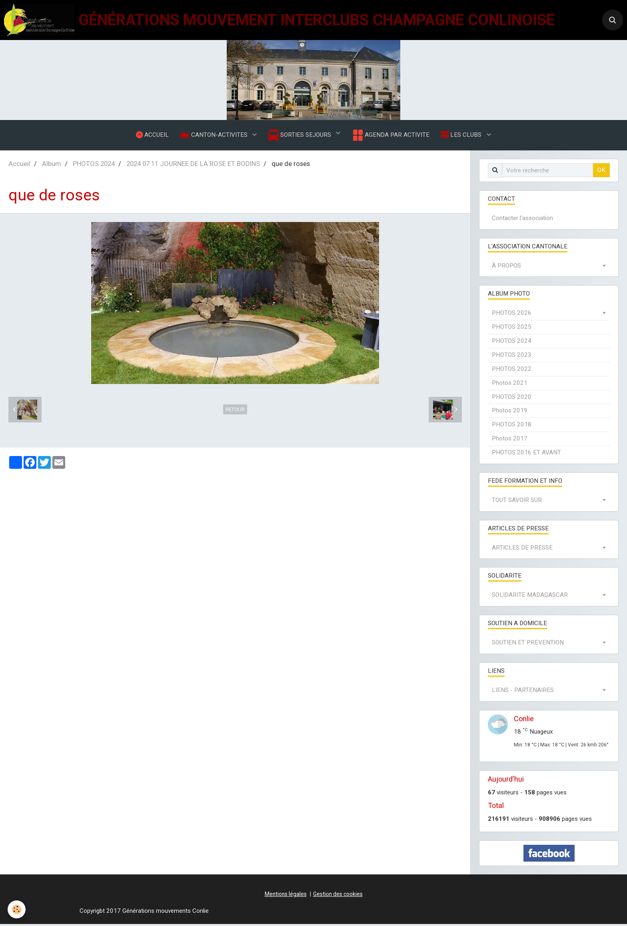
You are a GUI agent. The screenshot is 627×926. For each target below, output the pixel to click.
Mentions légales (286, 896)
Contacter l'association (522, 220)
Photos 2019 (509, 412)
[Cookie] (17, 909)
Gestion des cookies (338, 896)
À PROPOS (506, 267)
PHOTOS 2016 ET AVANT (526, 454)
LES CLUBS (463, 135)
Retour (235, 411)
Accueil (19, 166)
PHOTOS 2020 (511, 398)
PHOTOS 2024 (94, 166)
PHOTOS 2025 (511, 328)
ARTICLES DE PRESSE (522, 549)
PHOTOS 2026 (511, 314)
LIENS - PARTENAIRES (523, 692)
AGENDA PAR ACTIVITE (391, 136)
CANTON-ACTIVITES (214, 135)
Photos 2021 (509, 384)
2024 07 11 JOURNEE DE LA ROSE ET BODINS (193, 166)
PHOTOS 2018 (511, 426)
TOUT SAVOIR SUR (517, 502)
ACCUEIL (151, 135)
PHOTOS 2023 (511, 356)
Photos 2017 (509, 440)
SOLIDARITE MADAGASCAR (530, 596)
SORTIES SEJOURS (300, 136)
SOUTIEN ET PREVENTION (528, 644)
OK (601, 172)
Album (51, 166)
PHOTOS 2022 (511, 370)
